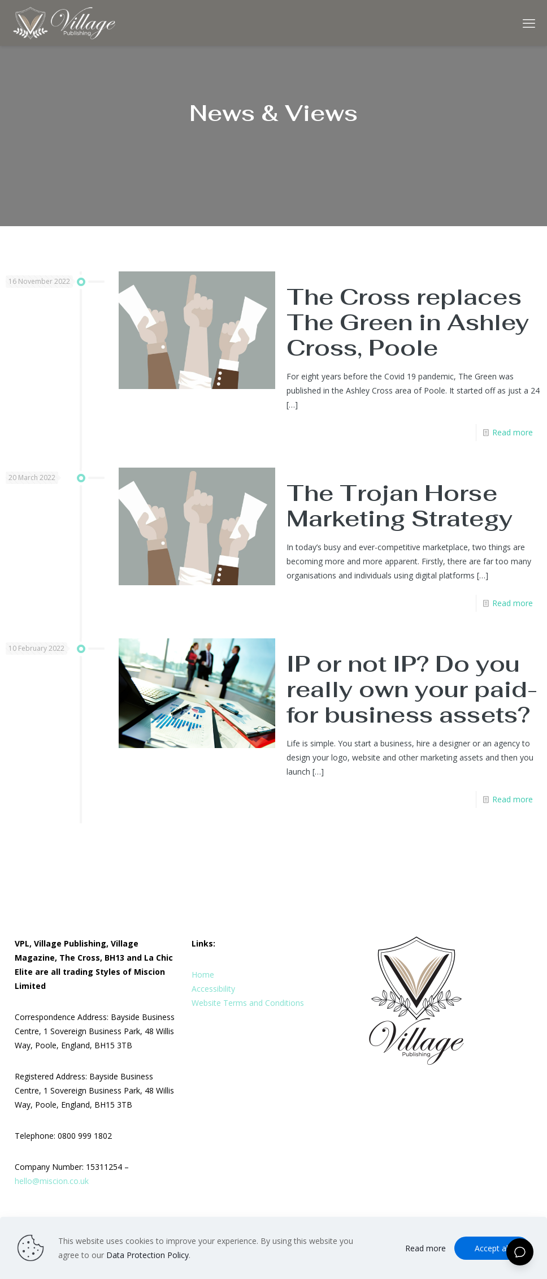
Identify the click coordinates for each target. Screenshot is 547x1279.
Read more (512, 432)
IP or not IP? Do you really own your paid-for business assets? (411, 689)
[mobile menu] (529, 22)
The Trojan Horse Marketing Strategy (399, 505)
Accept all (492, 1248)
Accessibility (213, 988)
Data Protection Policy (147, 1255)
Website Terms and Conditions (248, 1002)
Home (203, 974)
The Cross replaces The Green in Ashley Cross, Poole (407, 322)
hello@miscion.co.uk (52, 1181)
